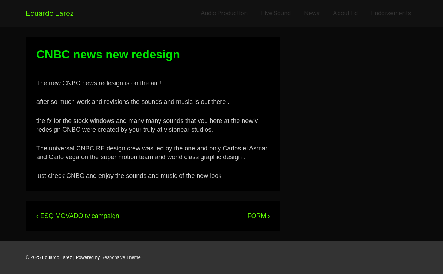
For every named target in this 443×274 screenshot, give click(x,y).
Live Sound (276, 13)
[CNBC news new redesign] (115, 70)
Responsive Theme (121, 257)
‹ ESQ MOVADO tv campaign (77, 215)
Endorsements (391, 13)
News (312, 13)
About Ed (345, 13)
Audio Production (224, 13)
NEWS (173, 70)
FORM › (258, 215)
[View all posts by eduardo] (50, 70)
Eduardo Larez (50, 13)
